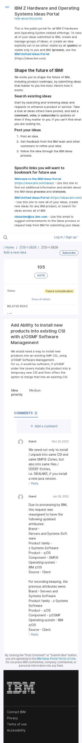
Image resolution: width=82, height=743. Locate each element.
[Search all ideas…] (26, 237)
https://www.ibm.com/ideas (34, 183)
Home (9, 247)
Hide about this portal (28, 18)
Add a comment (44, 426)
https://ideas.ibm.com (66, 197)
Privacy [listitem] (12, 718)
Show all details (41, 299)
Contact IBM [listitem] (16, 712)
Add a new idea (14, 252)
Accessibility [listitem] (16, 730)
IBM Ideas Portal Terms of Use (56, 658)
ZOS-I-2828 (28, 247)
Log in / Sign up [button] (66, 237)
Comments (26, 413)
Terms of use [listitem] (17, 724)
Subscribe (69, 252)
